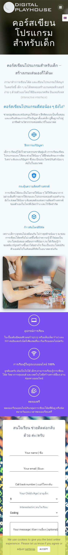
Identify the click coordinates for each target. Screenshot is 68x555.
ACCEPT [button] (44, 549)
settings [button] (30, 549)
